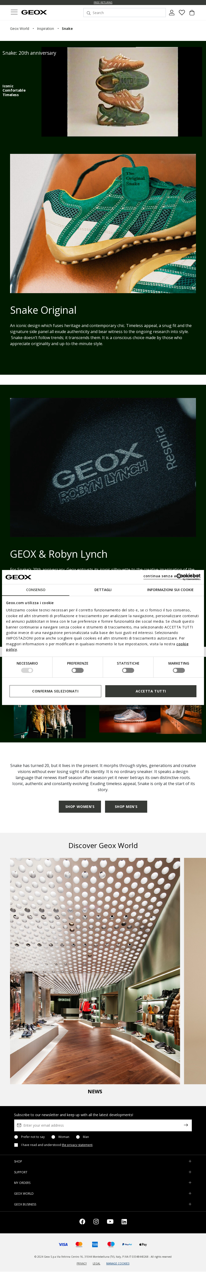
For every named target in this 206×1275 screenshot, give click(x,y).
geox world (19, 28)
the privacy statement (77, 1145)
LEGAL (96, 1263)
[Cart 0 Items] (192, 14)
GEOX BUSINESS (25, 1204)
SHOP (18, 1161)
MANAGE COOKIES (117, 1263)
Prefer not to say (33, 1137)
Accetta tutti (151, 691)
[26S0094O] (121, 92)
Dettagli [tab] (103, 589)
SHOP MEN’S (126, 806)
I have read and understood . (57, 1145)
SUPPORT (20, 1172)
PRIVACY (82, 1263)
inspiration (45, 28)
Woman (63, 1137)
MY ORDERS (22, 1183)
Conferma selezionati (55, 691)
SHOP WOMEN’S (80, 806)
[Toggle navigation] (14, 12)
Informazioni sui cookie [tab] (170, 589)
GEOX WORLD (24, 1193)
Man (86, 1137)
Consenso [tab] (35, 589)
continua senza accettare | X (171, 575)
